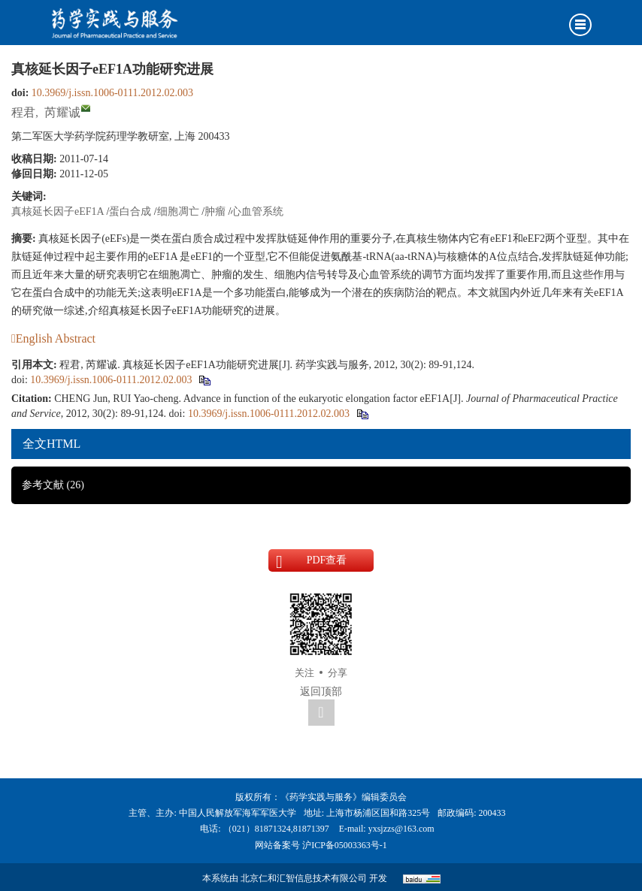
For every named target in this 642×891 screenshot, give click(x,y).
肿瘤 (215, 211)
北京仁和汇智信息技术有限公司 (304, 878)
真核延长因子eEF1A (57, 211)
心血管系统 (257, 211)
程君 (23, 112)
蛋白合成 (130, 211)
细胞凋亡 (178, 211)
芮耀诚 (62, 112)
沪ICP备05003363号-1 (344, 845)
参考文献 (53, 485)
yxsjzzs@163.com (401, 828)
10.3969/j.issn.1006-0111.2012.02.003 (112, 92)
